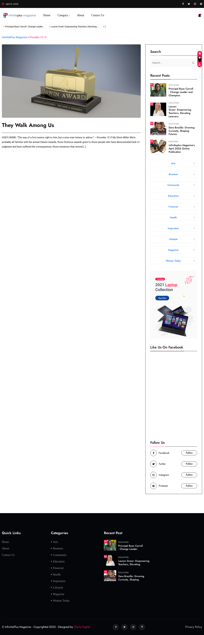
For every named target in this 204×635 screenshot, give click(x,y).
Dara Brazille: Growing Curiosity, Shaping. (131, 577)
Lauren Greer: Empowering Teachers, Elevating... (71, 26)
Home (46, 15)
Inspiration (59, 581)
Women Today (61, 600)
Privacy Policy (193, 627)
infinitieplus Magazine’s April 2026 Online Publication (182, 148)
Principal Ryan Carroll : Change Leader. (130, 547)
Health (57, 574)
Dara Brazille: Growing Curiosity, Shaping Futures (181, 131)
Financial (58, 568)
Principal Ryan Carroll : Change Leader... (20, 26)
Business (58, 548)
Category (63, 15)
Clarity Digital (82, 627)
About (80, 15)
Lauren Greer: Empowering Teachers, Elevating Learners (180, 111)
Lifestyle (58, 587)
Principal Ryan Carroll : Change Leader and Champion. (181, 92)
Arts (55, 542)
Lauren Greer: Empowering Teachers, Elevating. (133, 562)
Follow (189, 453)
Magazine (173, 142)
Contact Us (97, 15)
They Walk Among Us (28, 125)
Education (174, 85)
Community (60, 555)
